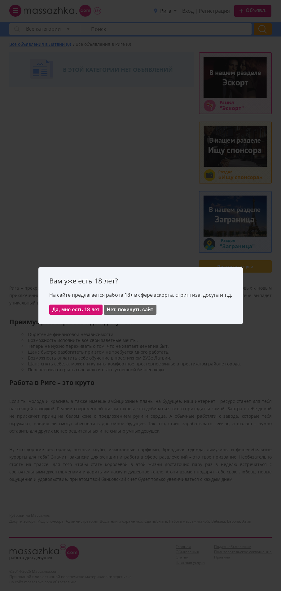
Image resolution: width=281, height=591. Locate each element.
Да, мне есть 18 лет (75, 309)
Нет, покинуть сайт (130, 309)
